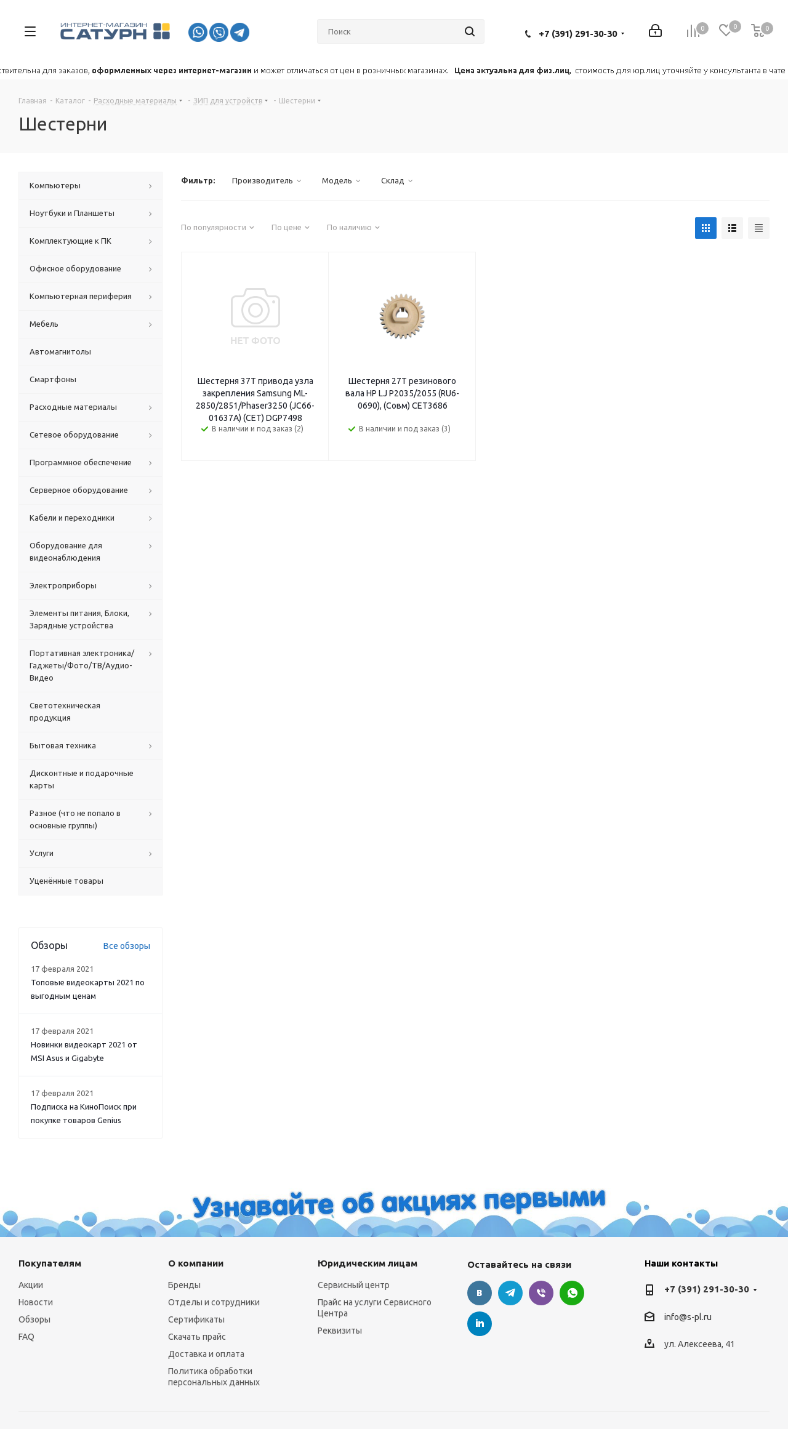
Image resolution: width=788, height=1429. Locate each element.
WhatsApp (572, 1293)
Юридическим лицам (367, 1263)
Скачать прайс (197, 1337)
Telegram (510, 1293)
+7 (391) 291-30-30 (578, 33)
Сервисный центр (354, 1285)
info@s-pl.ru (688, 1317)
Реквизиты (340, 1330)
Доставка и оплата (206, 1354)
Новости (35, 1302)
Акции (30, 1285)
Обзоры (34, 1319)
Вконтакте (479, 1293)
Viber (541, 1293)
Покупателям (49, 1263)
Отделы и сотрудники (214, 1302)
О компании (195, 1263)
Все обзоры (126, 946)
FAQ (26, 1337)
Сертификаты (196, 1319)
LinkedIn (479, 1323)
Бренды (184, 1285)
